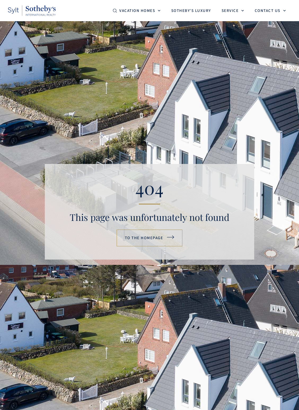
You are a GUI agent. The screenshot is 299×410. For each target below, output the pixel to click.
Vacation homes (140, 11)
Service (233, 11)
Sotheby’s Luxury (191, 11)
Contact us (270, 11)
